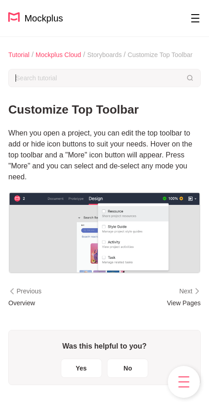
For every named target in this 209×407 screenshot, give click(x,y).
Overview (21, 303)
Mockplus (35, 17)
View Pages (184, 303)
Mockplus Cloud (58, 54)
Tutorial (18, 54)
